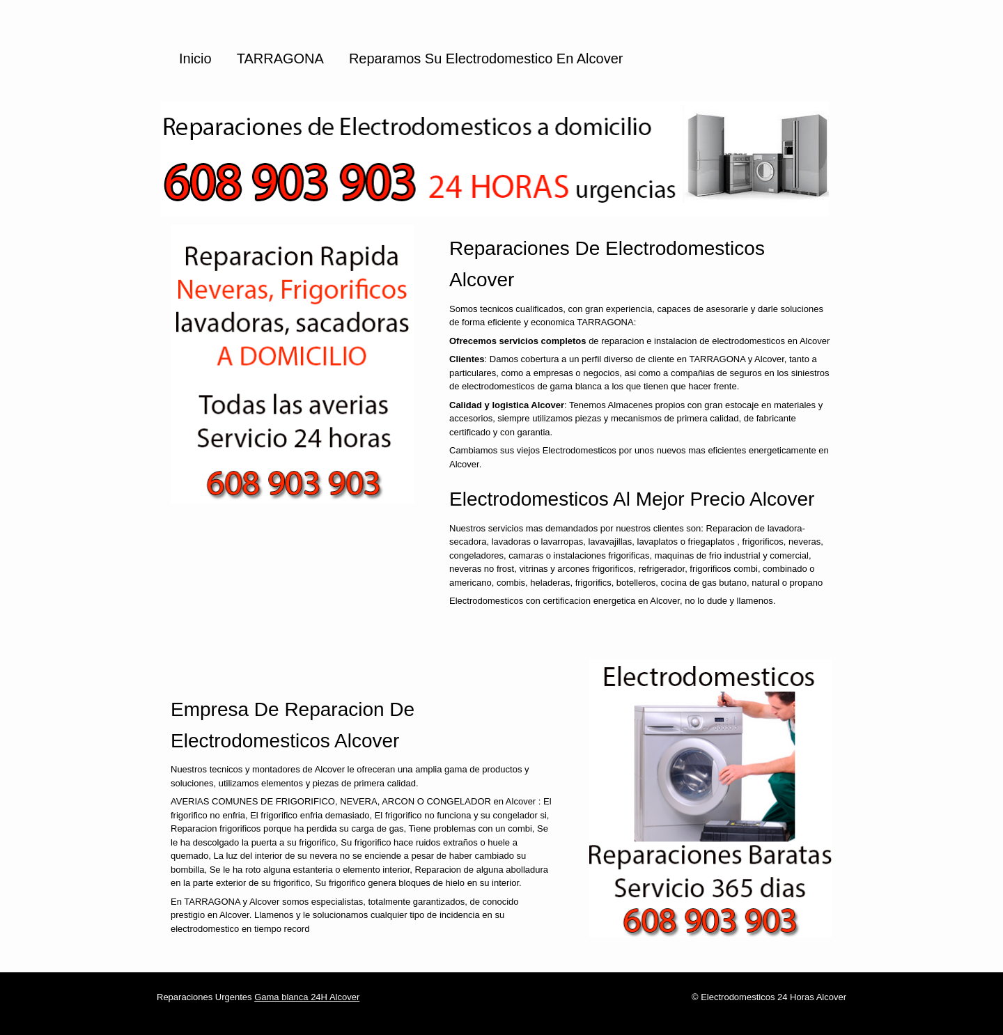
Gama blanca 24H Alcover (306, 997)
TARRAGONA (280, 58)
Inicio (195, 58)
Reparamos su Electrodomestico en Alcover (486, 58)
